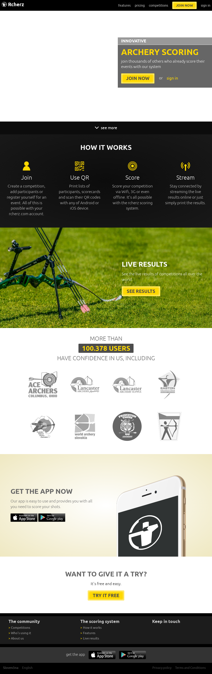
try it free (106, 595)
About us (16, 638)
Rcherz (13, 4)
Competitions (19, 627)
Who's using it (19, 633)
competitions (158, 5)
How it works (90, 627)
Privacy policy (161, 667)
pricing (140, 5)
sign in (205, 5)
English (27, 667)
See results (141, 291)
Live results (89, 638)
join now (184, 5)
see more (106, 127)
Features (87, 633)
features (124, 5)
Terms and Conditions (190, 667)
